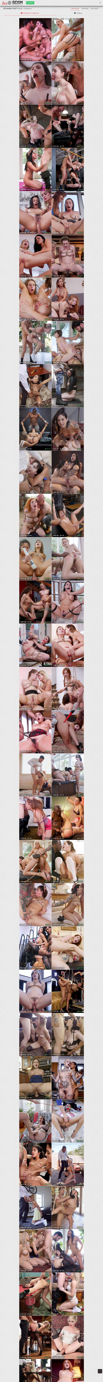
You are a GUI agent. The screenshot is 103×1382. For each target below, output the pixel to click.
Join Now (30, 3)
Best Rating (85, 8)
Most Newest (75, 8)
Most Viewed (94, 8)
